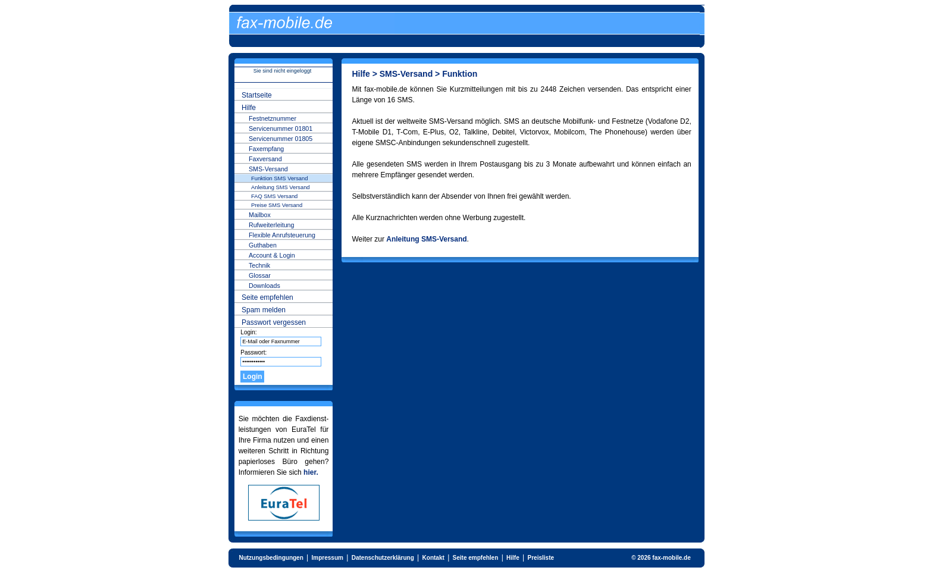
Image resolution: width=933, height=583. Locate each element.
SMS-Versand (268, 169)
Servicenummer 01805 (280, 138)
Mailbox (260, 214)
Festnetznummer (272, 118)
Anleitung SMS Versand (280, 187)
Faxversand (265, 158)
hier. (310, 472)
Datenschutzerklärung (383, 557)
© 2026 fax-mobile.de (661, 557)
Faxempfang (266, 148)
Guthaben (263, 245)
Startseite (257, 95)
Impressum (327, 557)
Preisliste (541, 557)
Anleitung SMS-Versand (426, 239)
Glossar (260, 275)
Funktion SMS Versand (279, 178)
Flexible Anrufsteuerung (282, 235)
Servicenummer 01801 (280, 128)
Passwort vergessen (274, 322)
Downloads (264, 285)
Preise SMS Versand (276, 205)
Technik (259, 265)
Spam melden (264, 310)
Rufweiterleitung (271, 224)
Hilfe (249, 108)
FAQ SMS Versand (274, 196)
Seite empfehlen (267, 297)
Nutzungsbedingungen (271, 557)
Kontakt (433, 557)
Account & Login (272, 255)
